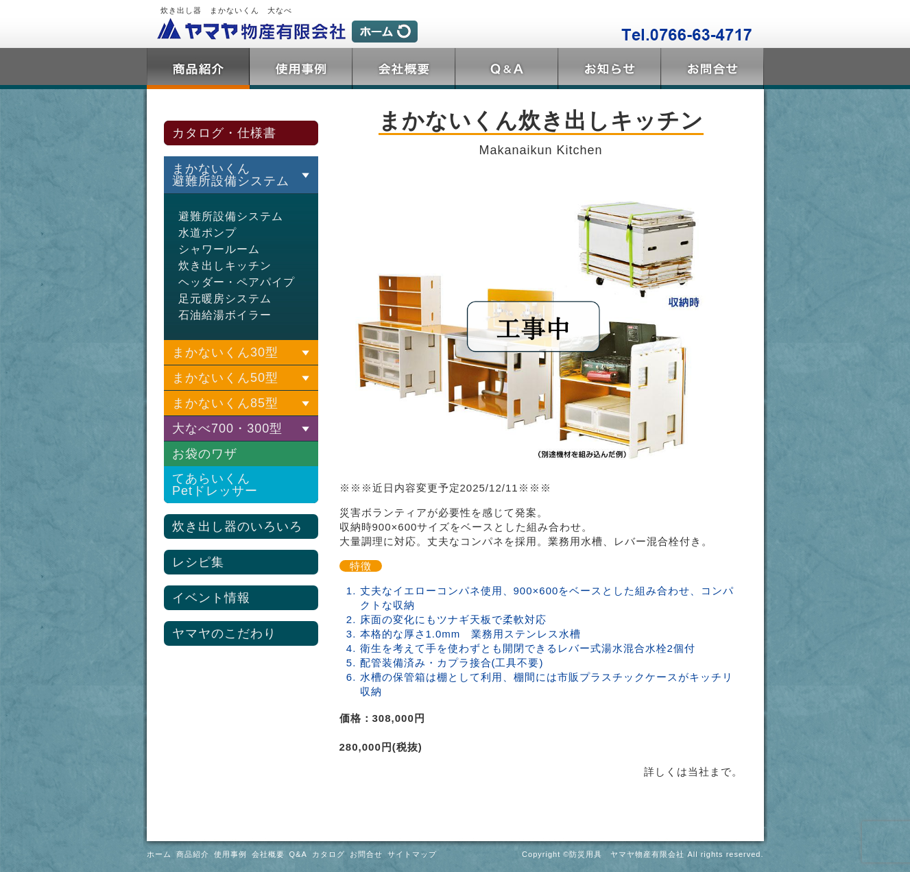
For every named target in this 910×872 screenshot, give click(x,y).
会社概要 (403, 68)
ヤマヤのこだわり (224, 633)
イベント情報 (211, 598)
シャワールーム (219, 249)
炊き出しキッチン (225, 265)
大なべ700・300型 (227, 428)
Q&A (506, 68)
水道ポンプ (207, 233)
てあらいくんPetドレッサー (215, 484)
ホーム (159, 854)
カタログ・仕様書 (224, 133)
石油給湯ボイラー (225, 315)
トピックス (609, 68)
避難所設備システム (230, 216)
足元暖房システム (225, 298)
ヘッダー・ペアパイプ (236, 282)
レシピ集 (198, 562)
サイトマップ (412, 854)
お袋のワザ (204, 454)
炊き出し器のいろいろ (237, 526)
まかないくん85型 (225, 403)
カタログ (328, 854)
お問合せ (712, 68)
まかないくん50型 (225, 378)
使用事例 (301, 68)
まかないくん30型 (225, 352)
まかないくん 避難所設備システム (230, 175)
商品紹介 (198, 68)
